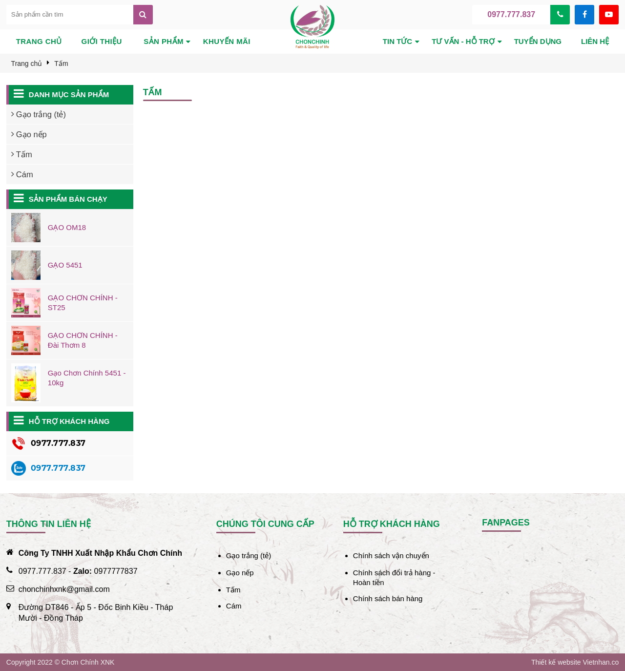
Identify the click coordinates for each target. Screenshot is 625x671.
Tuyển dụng (538, 41)
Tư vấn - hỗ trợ (463, 41)
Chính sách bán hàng (388, 598)
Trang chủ (39, 41)
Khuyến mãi (226, 41)
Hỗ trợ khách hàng (69, 421)
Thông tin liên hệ (48, 524)
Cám (234, 606)
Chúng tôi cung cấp (265, 524)
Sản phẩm (164, 41)
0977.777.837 (511, 14)
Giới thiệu (102, 41)
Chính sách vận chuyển (391, 555)
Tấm (233, 590)
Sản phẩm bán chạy (68, 199)
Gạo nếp (240, 572)
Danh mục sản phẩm (69, 94)
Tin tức (397, 41)
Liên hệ (595, 41)
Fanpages (506, 522)
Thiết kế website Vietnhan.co (575, 662)
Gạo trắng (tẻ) (248, 555)
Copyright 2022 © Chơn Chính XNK (60, 662)
